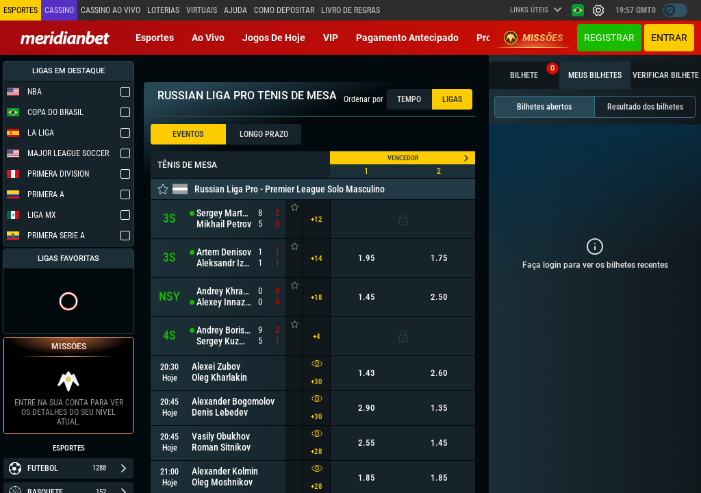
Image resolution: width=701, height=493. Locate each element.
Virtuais (201, 10)
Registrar (609, 37)
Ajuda (235, 10)
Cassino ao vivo (110, 10)
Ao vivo (208, 37)
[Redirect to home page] (65, 38)
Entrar (669, 37)
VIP (330, 37)
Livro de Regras (350, 10)
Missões (533, 38)
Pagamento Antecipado (407, 37)
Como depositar (284, 10)
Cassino (59, 10)
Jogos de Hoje (273, 37)
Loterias (163, 10)
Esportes (155, 37)
